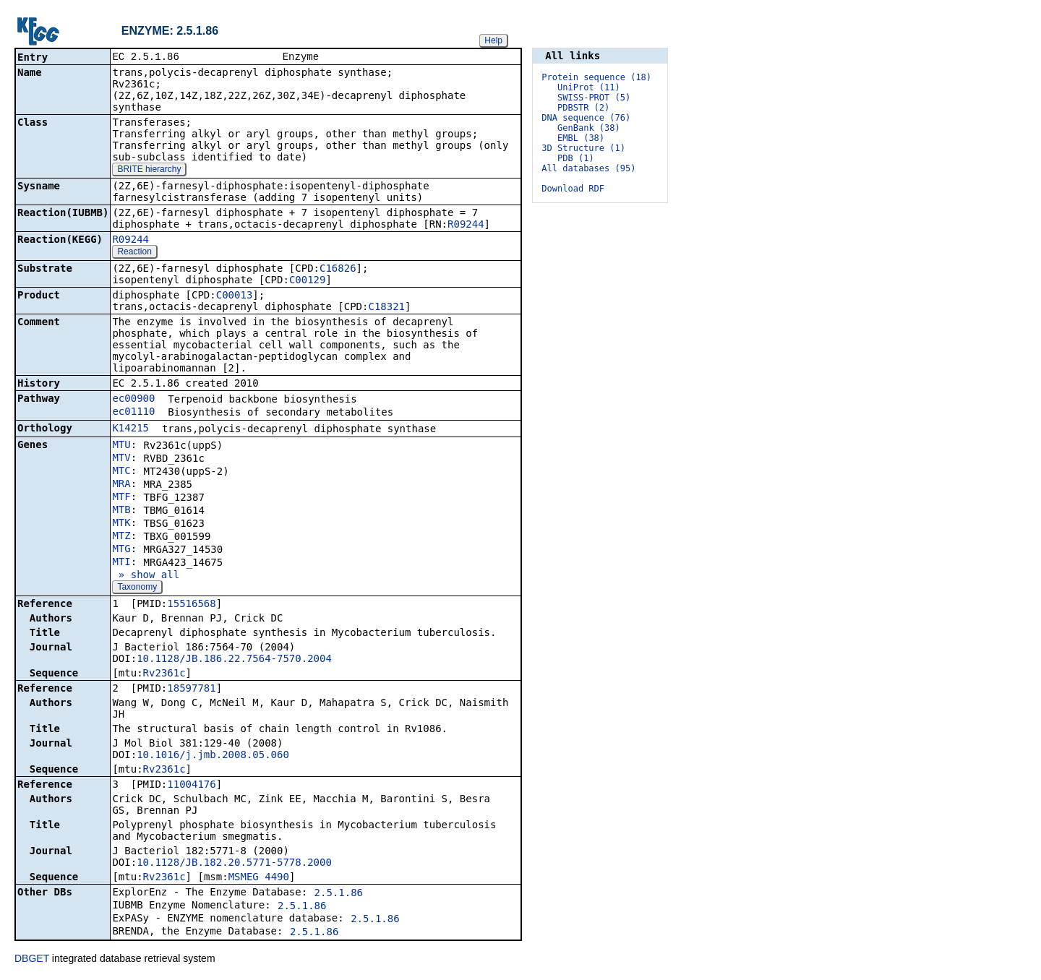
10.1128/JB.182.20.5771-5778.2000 (234, 863)
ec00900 (133, 399)
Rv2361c (164, 674)
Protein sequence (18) (596, 77)
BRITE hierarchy (149, 171)
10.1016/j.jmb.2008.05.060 (213, 756)
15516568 (191, 605)
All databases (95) (588, 168)
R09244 (465, 225)
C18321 (386, 308)
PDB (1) (575, 158)
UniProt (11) (588, 87)
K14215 (130, 429)
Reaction (134, 253)
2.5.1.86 (338, 894)
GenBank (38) (588, 128)
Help (493, 40)
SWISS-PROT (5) (593, 98)
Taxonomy (137, 588)
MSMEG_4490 (258, 878)
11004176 (191, 785)
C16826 (338, 269)
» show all (145, 576)
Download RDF (572, 189)
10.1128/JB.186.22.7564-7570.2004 (234, 660)
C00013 (234, 296)
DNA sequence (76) (585, 118)
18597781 (191, 689)
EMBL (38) (580, 138)
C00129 (307, 281)
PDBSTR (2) (583, 108)
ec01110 (133, 412)
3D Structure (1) (583, 148)
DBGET (31, 960)
